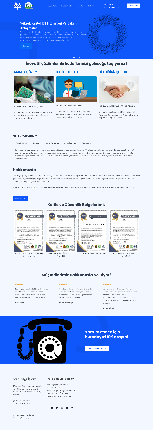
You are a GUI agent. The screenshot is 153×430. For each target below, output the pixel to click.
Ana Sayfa (52, 6)
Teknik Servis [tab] (21, 143)
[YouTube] (72, 408)
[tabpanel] (76, 155)
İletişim (90, 6)
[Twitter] (57, 408)
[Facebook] (52, 408)
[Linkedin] (67, 408)
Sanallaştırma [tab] (70, 143)
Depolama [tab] (86, 143)
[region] (76, 35)
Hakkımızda (66, 6)
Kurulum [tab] (36, 143)
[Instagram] (62, 408)
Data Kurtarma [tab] (52, 143)
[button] (26, 46)
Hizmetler (79, 6)
